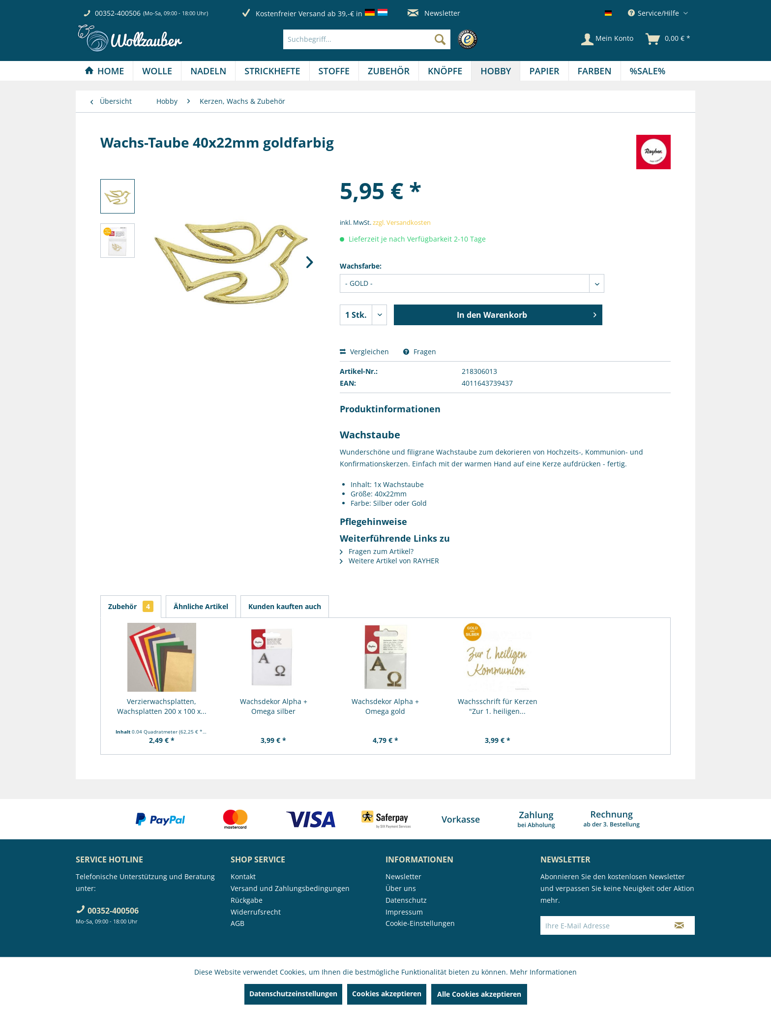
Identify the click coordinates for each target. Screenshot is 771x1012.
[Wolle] (157, 71)
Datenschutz (406, 900)
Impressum (404, 912)
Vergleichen (364, 351)
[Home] (104, 71)
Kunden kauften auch (284, 606)
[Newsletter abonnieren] (679, 925)
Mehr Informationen (543, 972)
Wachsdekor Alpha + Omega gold (385, 706)
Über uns (401, 888)
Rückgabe (247, 900)
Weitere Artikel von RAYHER (389, 560)
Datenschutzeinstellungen (293, 993)
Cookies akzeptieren (386, 993)
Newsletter (434, 13)
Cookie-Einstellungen (420, 923)
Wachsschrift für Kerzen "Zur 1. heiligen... (497, 706)
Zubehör (130, 606)
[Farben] (595, 71)
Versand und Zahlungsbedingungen (290, 888)
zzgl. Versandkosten (402, 222)
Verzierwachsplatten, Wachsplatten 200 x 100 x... (162, 706)
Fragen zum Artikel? (377, 551)
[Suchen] (440, 39)
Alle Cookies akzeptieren (479, 994)
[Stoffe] (334, 71)
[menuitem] (382, 39)
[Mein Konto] (607, 39)
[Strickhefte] (272, 71)
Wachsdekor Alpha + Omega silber (273, 706)
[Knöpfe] (445, 71)
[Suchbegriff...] (366, 39)
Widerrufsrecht (256, 912)
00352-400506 (118, 13)
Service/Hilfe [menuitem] (654, 13)
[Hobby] (496, 71)
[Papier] (544, 71)
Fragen (419, 351)
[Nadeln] (208, 71)
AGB (237, 923)
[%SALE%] (648, 71)
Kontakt (243, 876)
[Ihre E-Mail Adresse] (602, 925)
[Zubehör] (388, 71)
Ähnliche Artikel (201, 606)
